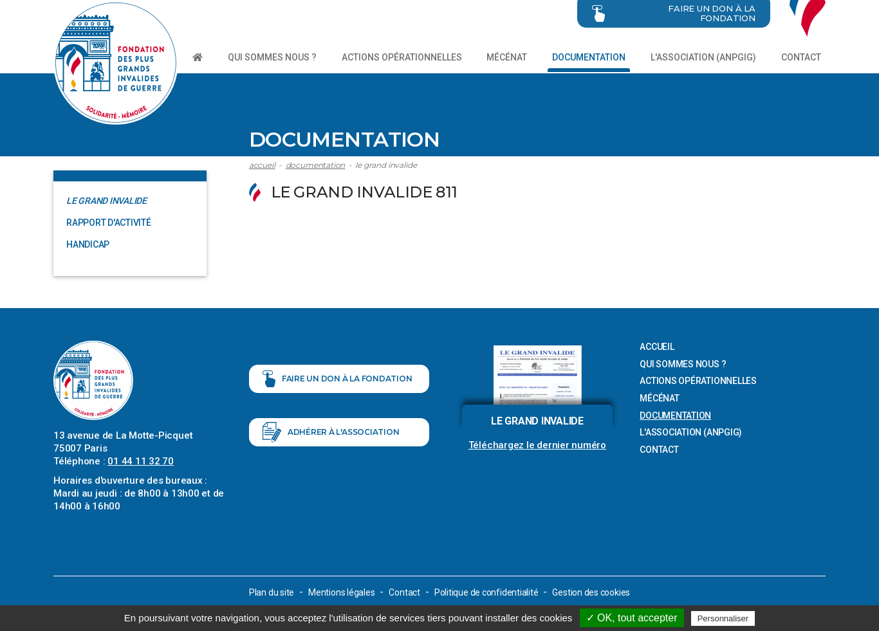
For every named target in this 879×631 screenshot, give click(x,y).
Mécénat (506, 57)
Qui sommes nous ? (272, 57)
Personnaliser (723, 618)
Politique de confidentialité (486, 592)
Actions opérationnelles (402, 57)
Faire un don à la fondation (337, 380)
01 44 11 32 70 (140, 461)
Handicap (87, 244)
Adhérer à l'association (331, 434)
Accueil (262, 165)
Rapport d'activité (108, 222)
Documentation (588, 57)
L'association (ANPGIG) (703, 57)
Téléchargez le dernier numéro (537, 445)
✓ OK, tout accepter (632, 617)
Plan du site (271, 592)
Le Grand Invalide (385, 165)
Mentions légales (341, 592)
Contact (801, 57)
